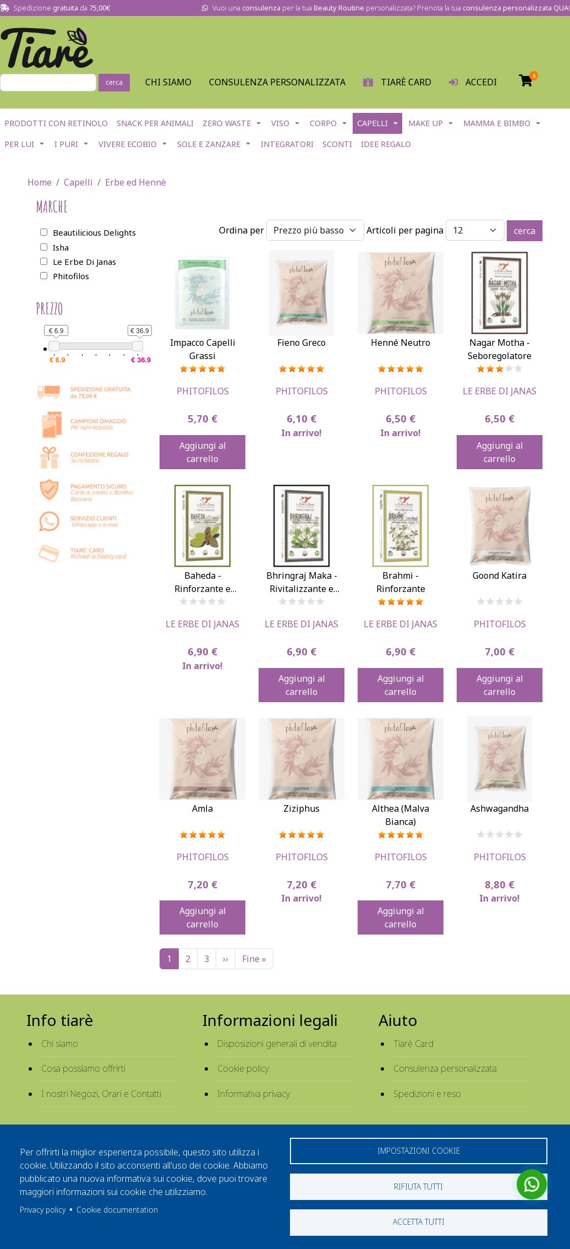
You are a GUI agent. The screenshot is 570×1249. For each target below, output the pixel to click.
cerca (114, 82)
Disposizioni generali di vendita (277, 1044)
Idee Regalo (386, 144)
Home (40, 182)
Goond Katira (500, 575)
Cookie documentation (117, 1209)
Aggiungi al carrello (202, 452)
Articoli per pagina (404, 230)
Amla (202, 808)
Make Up (425, 123)
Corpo (323, 123)
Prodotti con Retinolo (56, 123)
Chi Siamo (168, 82)
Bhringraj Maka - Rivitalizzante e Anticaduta (301, 588)
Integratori (287, 144)
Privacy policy (42, 1209)
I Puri (66, 144)
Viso (280, 123)
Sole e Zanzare (208, 144)
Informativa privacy (253, 1094)
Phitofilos (203, 391)
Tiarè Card (413, 1044)
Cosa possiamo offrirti (83, 1068)
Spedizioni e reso (427, 1094)
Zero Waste (226, 123)
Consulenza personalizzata (277, 82)
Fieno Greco (301, 342)
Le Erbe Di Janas (499, 391)
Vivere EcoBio (127, 144)
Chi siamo (59, 1044)
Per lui (19, 144)
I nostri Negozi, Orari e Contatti (101, 1094)
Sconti (337, 144)
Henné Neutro (400, 342)
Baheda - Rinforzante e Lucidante (202, 588)
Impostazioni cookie (418, 1150)
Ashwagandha (499, 808)
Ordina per (241, 230)
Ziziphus (301, 808)
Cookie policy (243, 1068)
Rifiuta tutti (418, 1186)
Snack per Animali (155, 123)
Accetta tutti (419, 1222)
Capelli (372, 123)
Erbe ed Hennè (135, 182)
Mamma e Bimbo (496, 123)
